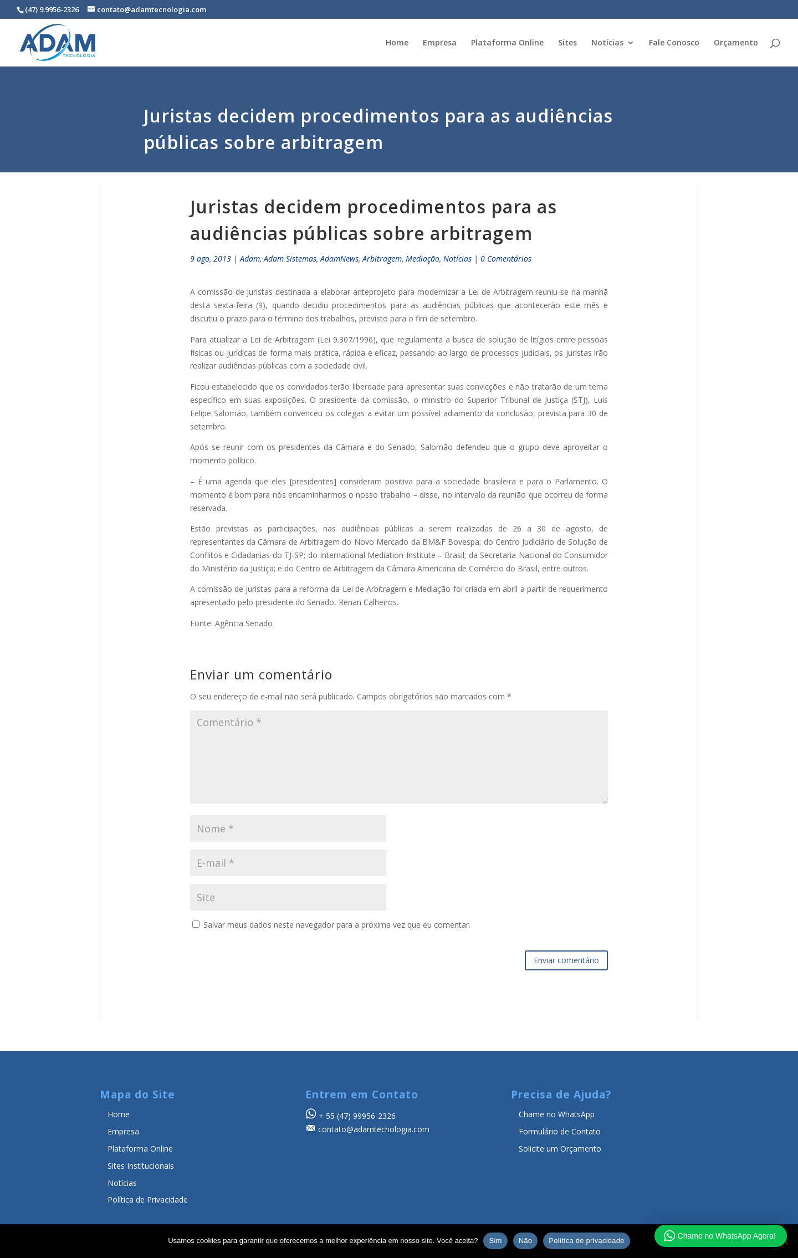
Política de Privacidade (148, 1199)
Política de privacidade (587, 1240)
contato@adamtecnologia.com (373, 1129)
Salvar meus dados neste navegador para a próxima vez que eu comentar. (336, 924)
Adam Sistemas (290, 258)
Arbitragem (382, 258)
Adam (250, 258)
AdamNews (339, 258)
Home (397, 43)
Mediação (422, 258)
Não (526, 1240)
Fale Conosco (674, 43)
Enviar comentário (566, 960)
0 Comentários (505, 258)
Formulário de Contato (560, 1131)
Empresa (440, 43)
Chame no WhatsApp (557, 1114)
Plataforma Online (507, 43)
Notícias (607, 43)
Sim (495, 1240)
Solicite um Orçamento (560, 1148)
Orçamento (736, 43)
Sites (567, 43)
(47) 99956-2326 (366, 1116)
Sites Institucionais (141, 1165)
